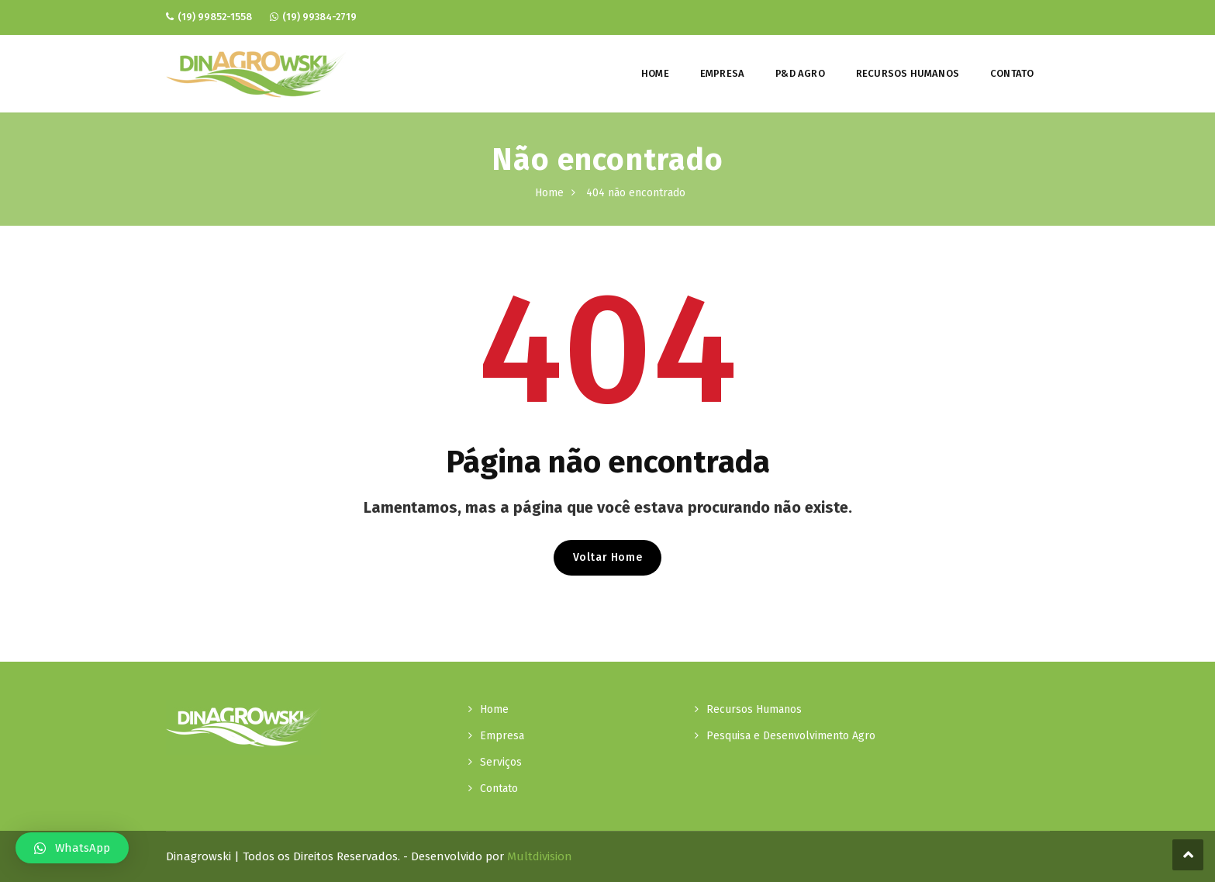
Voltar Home (608, 557)
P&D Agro (800, 73)
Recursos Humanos (907, 73)
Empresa (722, 73)
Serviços (501, 762)
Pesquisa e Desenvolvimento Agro (790, 735)
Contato (1012, 73)
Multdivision (539, 856)
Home (655, 73)
